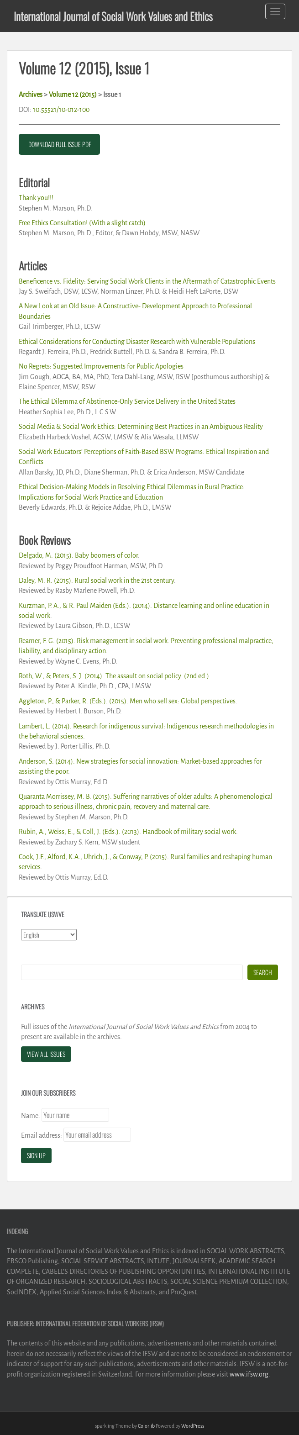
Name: (30, 1115)
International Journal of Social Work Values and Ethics (113, 16)
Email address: (41, 1135)
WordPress (192, 1426)
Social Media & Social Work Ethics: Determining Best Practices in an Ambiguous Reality (141, 426)
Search (262, 972)
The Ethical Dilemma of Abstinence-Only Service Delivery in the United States (127, 401)
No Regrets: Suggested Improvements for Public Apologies (101, 366)
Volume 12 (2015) (73, 94)
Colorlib (146, 1426)
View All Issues (46, 1054)
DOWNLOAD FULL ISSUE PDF (59, 144)
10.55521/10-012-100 (61, 109)
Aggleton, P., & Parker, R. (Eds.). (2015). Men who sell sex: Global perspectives (127, 701)
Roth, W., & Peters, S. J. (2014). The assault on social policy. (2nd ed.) (114, 676)
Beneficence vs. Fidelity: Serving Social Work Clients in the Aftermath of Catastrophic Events (147, 281)
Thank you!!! (36, 197)
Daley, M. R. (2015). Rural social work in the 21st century (96, 580)
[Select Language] (49, 934)
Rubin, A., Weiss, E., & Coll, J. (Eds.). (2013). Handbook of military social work (127, 831)
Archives (30, 94)
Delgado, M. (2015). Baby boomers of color (78, 555)
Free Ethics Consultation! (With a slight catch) (82, 223)
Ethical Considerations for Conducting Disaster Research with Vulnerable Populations (137, 341)
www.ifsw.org (249, 1374)
